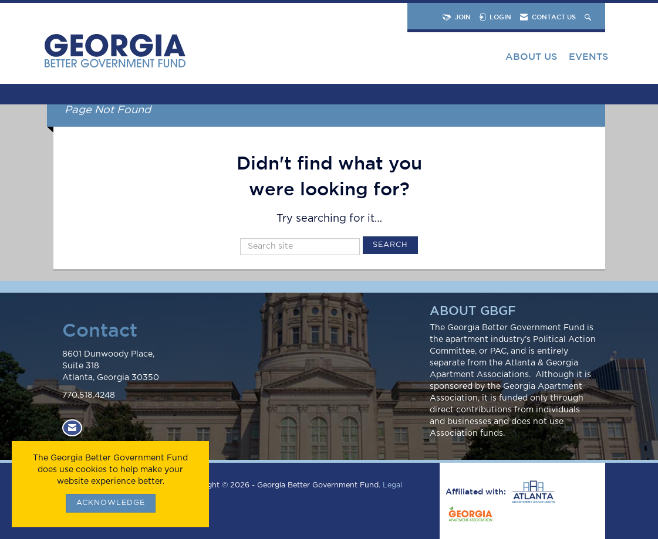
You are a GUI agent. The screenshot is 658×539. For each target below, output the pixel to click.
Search (390, 245)
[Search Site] (589, 17)
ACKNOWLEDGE (110, 503)
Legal (392, 485)
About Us (531, 56)
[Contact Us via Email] (72, 427)
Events (588, 56)
